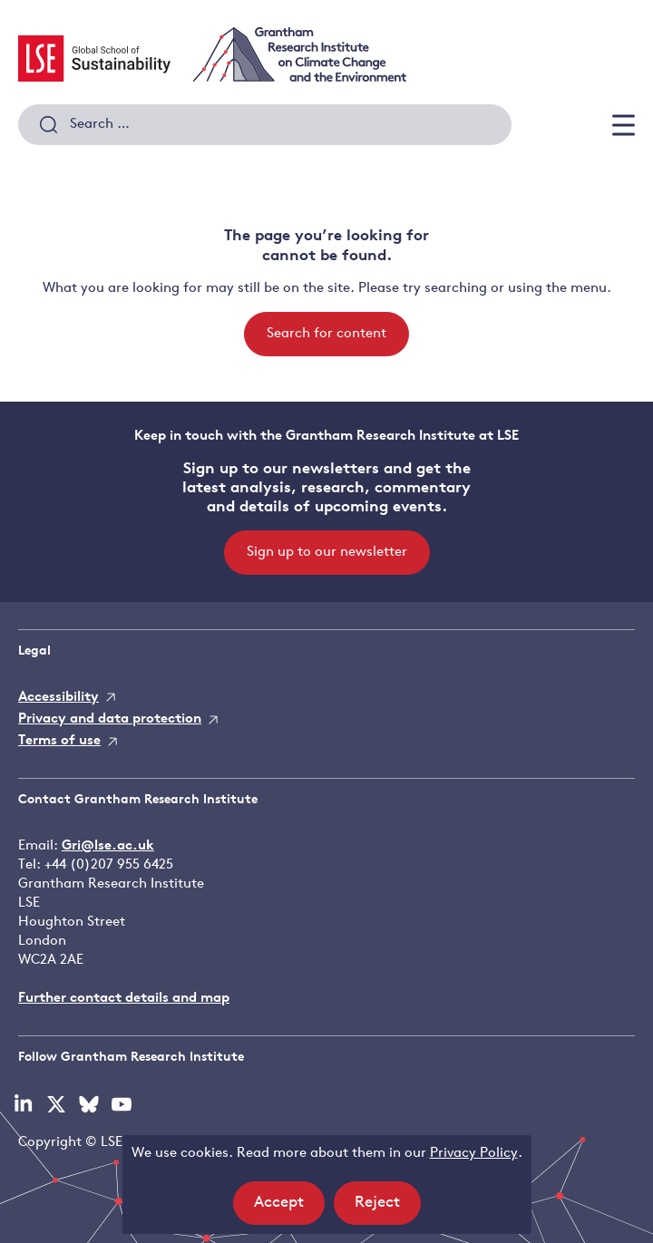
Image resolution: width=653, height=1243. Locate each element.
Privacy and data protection (109, 719)
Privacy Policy (474, 1153)
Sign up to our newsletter (327, 552)
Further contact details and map (123, 998)
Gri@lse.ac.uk (108, 846)
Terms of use (59, 741)
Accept (289, 1208)
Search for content (326, 334)
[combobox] (265, 125)
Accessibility (58, 697)
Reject (388, 1208)
